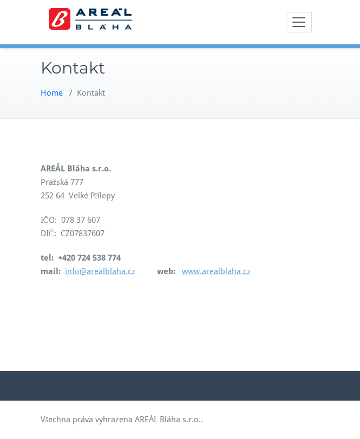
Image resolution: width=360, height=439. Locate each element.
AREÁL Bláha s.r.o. (168, 419)
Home (52, 93)
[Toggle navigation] (299, 22)
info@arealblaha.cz (100, 271)
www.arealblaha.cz (216, 271)
